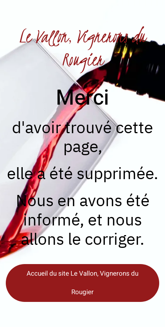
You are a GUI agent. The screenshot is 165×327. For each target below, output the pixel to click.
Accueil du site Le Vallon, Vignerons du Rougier (82, 283)
